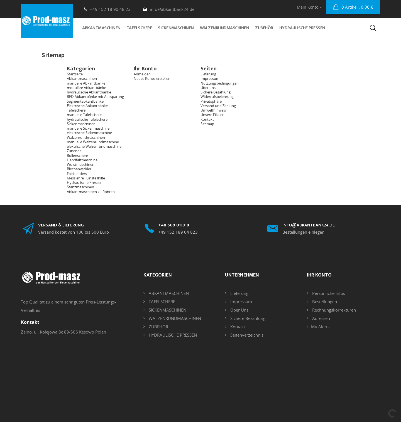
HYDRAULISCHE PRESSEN (172, 335)
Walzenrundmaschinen (86, 137)
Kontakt (207, 119)
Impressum (209, 78)
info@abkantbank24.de (172, 9)
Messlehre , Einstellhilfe (86, 178)
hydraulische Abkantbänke (89, 92)
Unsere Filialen (212, 114)
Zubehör (74, 150)
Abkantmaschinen (82, 78)
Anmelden (142, 73)
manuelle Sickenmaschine (88, 128)
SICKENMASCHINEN (167, 310)
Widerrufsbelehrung (217, 96)
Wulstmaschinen (80, 164)
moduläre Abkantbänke (86, 87)
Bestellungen (324, 301)
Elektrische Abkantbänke (87, 105)
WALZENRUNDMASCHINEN (174, 318)
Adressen (320, 318)
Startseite (75, 73)
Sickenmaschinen (81, 123)
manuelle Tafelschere (84, 114)
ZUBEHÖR (158, 326)
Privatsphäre (211, 101)
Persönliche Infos (328, 293)
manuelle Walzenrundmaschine (93, 141)
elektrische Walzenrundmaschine (94, 146)
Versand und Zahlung (218, 105)
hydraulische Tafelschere (87, 119)
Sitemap (207, 123)
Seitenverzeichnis (246, 335)
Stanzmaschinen (80, 186)
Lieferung (208, 73)
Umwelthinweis (213, 110)
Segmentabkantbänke (85, 101)
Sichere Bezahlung (215, 92)
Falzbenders (77, 173)
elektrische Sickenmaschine (89, 132)
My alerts (320, 326)
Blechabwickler (79, 168)
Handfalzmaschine (82, 159)
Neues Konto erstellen (152, 78)
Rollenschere (77, 155)
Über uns (208, 87)
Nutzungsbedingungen (219, 83)
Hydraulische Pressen (84, 182)
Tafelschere (76, 110)
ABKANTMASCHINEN (168, 293)
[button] (353, 7)
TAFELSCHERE (161, 301)
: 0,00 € (356, 7)
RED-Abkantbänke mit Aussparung (95, 96)
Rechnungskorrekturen (333, 310)
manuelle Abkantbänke (86, 83)
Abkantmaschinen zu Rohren (91, 191)
